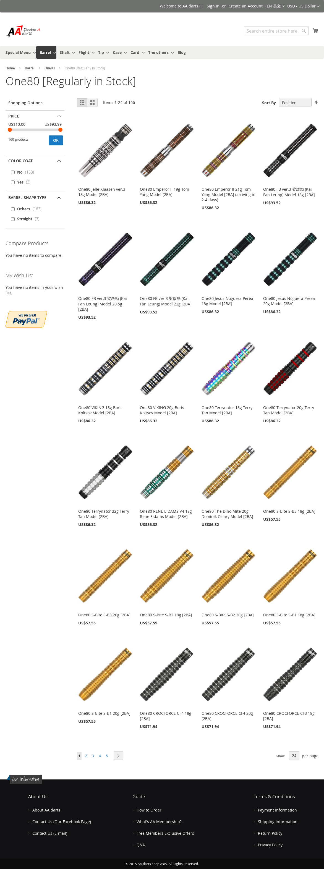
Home (11, 68)
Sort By (269, 102)
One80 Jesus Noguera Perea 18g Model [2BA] (227, 301)
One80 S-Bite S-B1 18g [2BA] (289, 614)
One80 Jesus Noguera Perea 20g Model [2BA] (289, 301)
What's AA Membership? (159, 821)
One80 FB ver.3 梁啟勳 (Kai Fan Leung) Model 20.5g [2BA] (102, 304)
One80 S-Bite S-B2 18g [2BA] (166, 614)
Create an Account (246, 6)
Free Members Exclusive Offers (165, 833)
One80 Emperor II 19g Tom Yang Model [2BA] (164, 192)
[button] (303, 6)
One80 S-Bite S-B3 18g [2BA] (289, 511)
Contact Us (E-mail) (49, 833)
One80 (50, 68)
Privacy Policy (270, 844)
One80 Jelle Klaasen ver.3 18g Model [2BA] (101, 192)
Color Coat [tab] (20, 160)
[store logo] (29, 31)
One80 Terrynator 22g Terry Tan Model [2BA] (103, 514)
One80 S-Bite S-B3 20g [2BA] (104, 614)
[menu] (162, 52)
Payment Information (277, 810)
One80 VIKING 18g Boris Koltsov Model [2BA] (100, 410)
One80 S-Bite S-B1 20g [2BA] (104, 713)
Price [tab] (13, 116)
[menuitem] (19, 52)
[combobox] (276, 31)
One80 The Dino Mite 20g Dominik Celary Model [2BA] (227, 514)
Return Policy (270, 833)
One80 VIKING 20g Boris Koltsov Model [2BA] (162, 410)
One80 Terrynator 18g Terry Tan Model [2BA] (227, 410)
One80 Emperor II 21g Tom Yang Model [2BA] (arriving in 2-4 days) (228, 194)
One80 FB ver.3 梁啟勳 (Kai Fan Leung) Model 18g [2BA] (289, 192)
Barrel (30, 68)
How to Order (149, 810)
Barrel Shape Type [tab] (27, 197)
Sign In (213, 6)
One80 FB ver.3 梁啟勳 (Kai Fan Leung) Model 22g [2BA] (166, 301)
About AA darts (46, 810)
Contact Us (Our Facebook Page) (61, 821)
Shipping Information (277, 821)
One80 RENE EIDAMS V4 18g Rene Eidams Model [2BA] (166, 514)
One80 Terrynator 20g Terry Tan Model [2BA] (288, 410)
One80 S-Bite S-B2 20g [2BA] (228, 614)
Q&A (141, 844)
